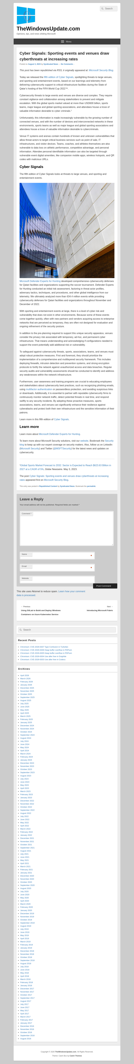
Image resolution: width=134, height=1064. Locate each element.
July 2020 (24, 891)
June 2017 (24, 1007)
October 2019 (26, 920)
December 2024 (27, 725)
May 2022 (24, 822)
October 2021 (26, 844)
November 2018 (27, 954)
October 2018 (26, 957)
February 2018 (26, 982)
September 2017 (27, 998)
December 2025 (27, 688)
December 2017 (27, 989)
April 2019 (24, 938)
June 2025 (24, 707)
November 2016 (27, 1029)
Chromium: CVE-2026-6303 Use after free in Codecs (42, 659)
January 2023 (26, 797)
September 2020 (27, 885)
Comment (26, 513)
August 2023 (25, 776)
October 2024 (26, 732)
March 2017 (25, 1017)
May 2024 (24, 747)
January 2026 (26, 685)
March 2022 (25, 829)
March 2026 (25, 678)
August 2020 (25, 888)
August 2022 (25, 813)
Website (25, 578)
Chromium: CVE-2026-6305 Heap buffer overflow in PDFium (46, 653)
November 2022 (27, 804)
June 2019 (24, 932)
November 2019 (27, 917)
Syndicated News (50, 64)
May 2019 (24, 935)
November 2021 (27, 841)
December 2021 (27, 838)
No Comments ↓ (67, 64)
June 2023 (24, 782)
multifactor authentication (39, 389)
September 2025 (27, 697)
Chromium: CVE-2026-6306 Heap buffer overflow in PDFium (46, 650)
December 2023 (27, 763)
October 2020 (26, 882)
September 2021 (27, 848)
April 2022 (24, 826)
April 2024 (24, 750)
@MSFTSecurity (62, 448)
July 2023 (24, 779)
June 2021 (24, 857)
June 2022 (24, 819)
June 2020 (24, 894)
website (84, 441)
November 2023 (27, 766)
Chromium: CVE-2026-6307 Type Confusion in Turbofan (44, 647)
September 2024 (27, 735)
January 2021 (26, 873)
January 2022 (26, 835)
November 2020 (27, 879)
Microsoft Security (29, 448)
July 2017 (24, 1004)
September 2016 (27, 1035)
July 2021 (24, 854)
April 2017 (24, 1014)
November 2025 (27, 691)
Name (24, 554)
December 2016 (27, 1026)
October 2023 (26, 769)
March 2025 (25, 716)
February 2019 (26, 945)
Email (24, 566)
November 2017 (27, 992)
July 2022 (24, 816)
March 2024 (25, 754)
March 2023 (25, 791)
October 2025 (26, 694)
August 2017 (25, 1001)
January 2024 (26, 760)
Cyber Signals (61, 419)
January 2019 (26, 948)
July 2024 (24, 741)
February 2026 (26, 682)
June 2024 (24, 744)
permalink (91, 486)
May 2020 (24, 898)
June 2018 (24, 970)
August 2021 (25, 851)
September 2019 (27, 923)
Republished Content (48, 486)
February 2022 (26, 832)
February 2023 (26, 794)
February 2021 (26, 869)
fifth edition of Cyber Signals (59, 77)
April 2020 (24, 901)
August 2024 (25, 738)
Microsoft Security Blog (101, 70)
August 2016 (25, 1039)
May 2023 (24, 785)
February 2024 (26, 757)
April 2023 (24, 788)
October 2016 (26, 1032)
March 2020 (25, 904)
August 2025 (25, 700)
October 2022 (26, 807)
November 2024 (27, 729)
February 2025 (26, 719)
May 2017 (24, 1010)
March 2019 (25, 942)
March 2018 (25, 979)
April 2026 (24, 675)
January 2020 (26, 910)
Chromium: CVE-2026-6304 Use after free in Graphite (43, 656)
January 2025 (26, 722)
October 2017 (26, 995)
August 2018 (25, 963)
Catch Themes (76, 1056)
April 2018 (24, 976)
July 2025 (24, 703)
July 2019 (24, 929)
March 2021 (25, 866)
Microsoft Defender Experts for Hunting (40, 281)
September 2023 (27, 772)
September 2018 (27, 960)
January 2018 (26, 985)
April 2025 (24, 713)
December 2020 (27, 876)
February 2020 (26, 907)
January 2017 (26, 1023)
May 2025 (24, 710)
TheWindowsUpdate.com (48, 29)
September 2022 (27, 810)
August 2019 (25, 926)
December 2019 (27, 913)
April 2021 (24, 863)
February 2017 (26, 1020)
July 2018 (24, 967)
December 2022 (27, 801)
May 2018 (24, 973)
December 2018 (27, 951)
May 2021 (24, 860)
